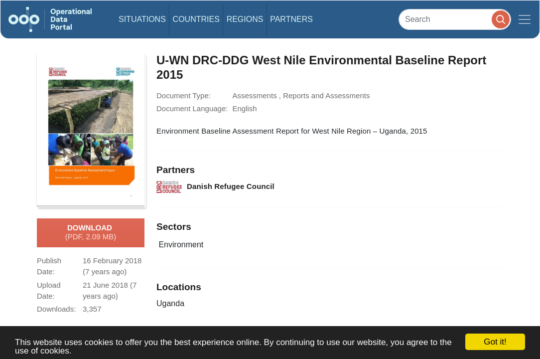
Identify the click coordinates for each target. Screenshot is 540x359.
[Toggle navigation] (524, 19)
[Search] (455, 19)
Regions (245, 19)
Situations (142, 19)
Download (91, 233)
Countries (196, 19)
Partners (291, 19)
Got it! (495, 342)
